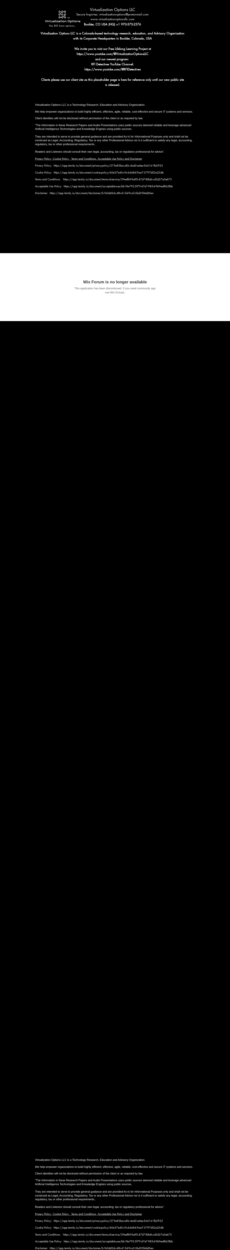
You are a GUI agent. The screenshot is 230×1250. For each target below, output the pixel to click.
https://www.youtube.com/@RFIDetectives (112, 69)
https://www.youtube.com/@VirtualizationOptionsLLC (112, 54)
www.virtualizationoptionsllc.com (112, 19)
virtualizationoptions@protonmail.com (124, 14)
